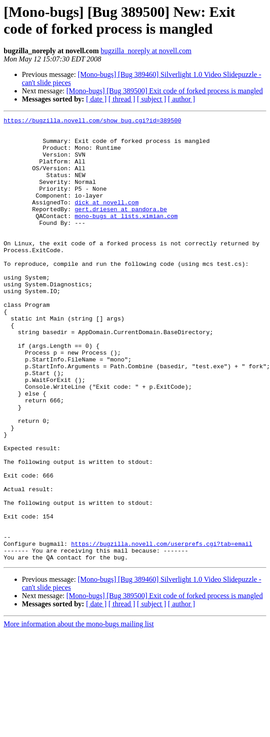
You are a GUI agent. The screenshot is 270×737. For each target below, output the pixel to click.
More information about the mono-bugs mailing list (79, 713)
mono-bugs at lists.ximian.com (126, 236)
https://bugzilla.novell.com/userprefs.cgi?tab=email (161, 629)
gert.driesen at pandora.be (121, 228)
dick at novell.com (106, 220)
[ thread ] (121, 99)
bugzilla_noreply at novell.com (146, 51)
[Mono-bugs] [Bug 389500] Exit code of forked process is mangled (164, 91)
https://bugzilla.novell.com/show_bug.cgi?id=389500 (92, 121)
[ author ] (181, 99)
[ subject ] (151, 99)
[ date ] (96, 99)
